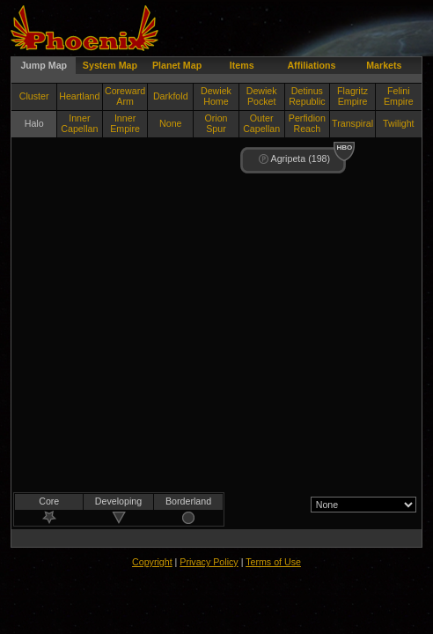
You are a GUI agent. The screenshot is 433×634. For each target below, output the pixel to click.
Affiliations (311, 65)
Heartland (79, 96)
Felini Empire (399, 96)
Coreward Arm (125, 96)
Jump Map (43, 65)
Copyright (152, 562)
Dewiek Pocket (261, 96)
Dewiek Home (216, 96)
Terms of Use (273, 562)
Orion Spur (215, 123)
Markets (383, 65)
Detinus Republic (307, 96)
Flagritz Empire (352, 96)
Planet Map (177, 65)
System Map (110, 65)
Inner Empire (125, 123)
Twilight (399, 123)
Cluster (34, 96)
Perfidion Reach (307, 123)
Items (242, 65)
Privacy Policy (209, 562)
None (170, 123)
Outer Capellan (261, 123)
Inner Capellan (79, 123)
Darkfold (170, 96)
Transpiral (352, 123)
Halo (34, 123)
